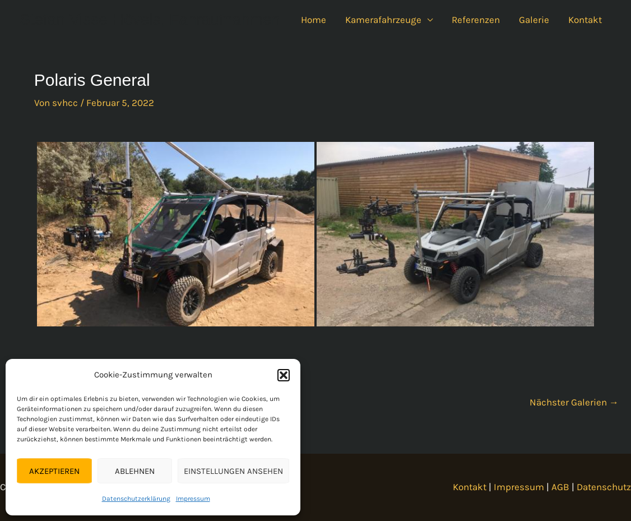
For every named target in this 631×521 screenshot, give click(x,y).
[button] (283, 375)
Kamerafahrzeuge (383, 19)
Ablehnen (135, 471)
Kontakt (585, 19)
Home (313, 19)
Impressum (193, 498)
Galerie (534, 19)
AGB (560, 486)
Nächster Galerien (574, 402)
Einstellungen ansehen (233, 471)
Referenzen (476, 19)
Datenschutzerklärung (136, 498)
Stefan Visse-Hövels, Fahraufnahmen (150, 19)
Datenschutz (604, 486)
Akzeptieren (54, 471)
